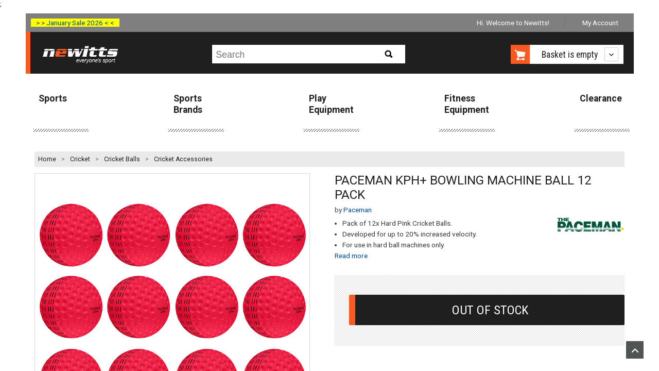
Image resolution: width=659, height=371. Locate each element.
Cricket (80, 159)
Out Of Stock (490, 309)
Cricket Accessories (183, 159)
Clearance (601, 98)
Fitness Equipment (466, 103)
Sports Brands (188, 103)
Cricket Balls (122, 159)
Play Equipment (331, 103)
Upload (635, 350)
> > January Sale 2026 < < (75, 23)
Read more (351, 255)
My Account (600, 23)
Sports (53, 98)
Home (47, 159)
